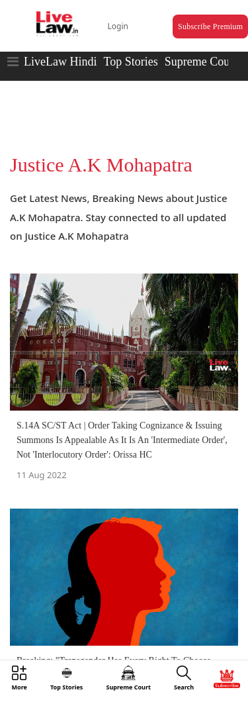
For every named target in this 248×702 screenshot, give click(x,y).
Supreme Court (201, 61)
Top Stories (130, 61)
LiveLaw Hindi (60, 61)
